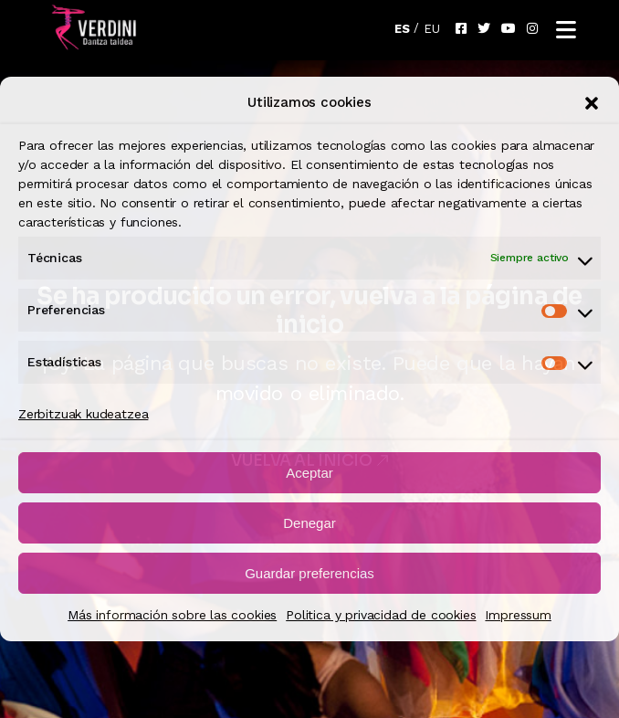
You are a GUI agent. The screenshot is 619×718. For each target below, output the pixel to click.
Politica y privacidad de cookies (381, 614)
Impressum (518, 614)
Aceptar (309, 472)
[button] (591, 103)
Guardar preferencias (309, 573)
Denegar (309, 523)
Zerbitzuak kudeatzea (83, 414)
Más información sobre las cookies (172, 614)
